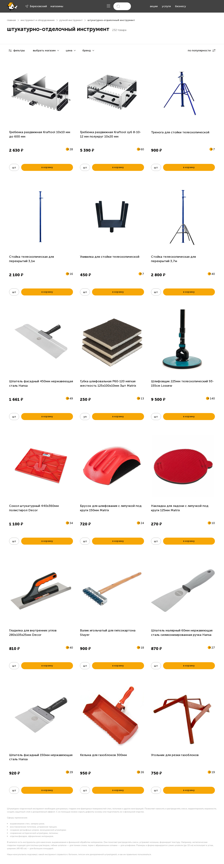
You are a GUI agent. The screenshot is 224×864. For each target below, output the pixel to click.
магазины (56, 6)
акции (154, 6)
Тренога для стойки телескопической (180, 132)
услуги (166, 6)
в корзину (47, 167)
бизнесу (180, 6)
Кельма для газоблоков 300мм (103, 755)
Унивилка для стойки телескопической (109, 257)
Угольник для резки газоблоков (175, 755)
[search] (122, 6)
